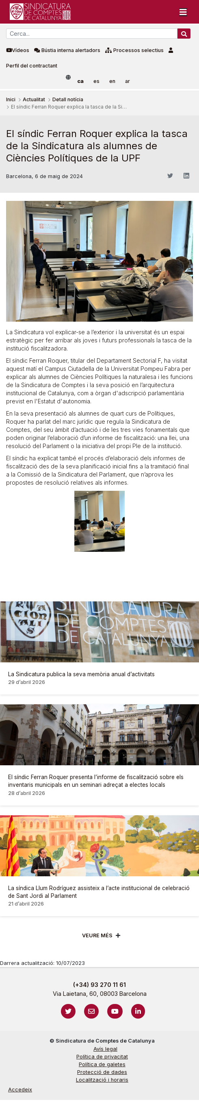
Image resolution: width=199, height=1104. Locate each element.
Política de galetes (102, 1064)
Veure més (97, 935)
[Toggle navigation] (183, 11)
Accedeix (20, 1090)
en (112, 81)
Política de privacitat (102, 1057)
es (96, 81)
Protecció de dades (102, 1072)
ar (127, 81)
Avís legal (105, 1049)
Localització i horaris (102, 1080)
